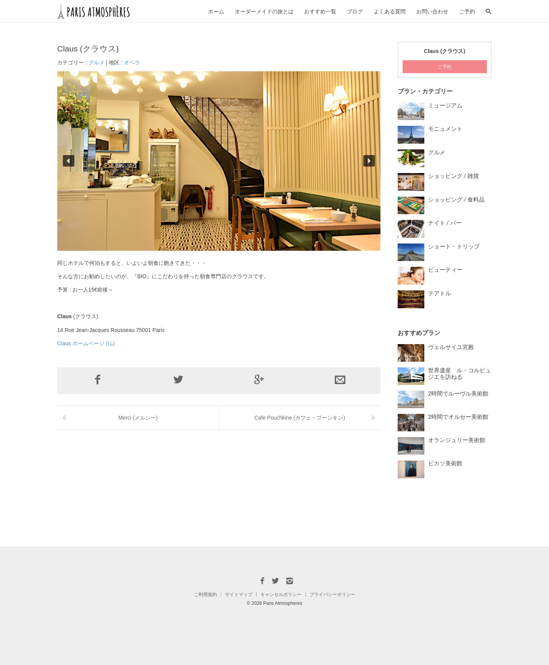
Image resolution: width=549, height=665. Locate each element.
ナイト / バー (445, 223)
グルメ (96, 62)
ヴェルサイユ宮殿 (451, 347)
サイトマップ (238, 594)
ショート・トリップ (454, 246)
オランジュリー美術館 (456, 440)
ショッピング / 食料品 (456, 199)
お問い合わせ (432, 11)
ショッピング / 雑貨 (453, 176)
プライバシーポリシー (332, 594)
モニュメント (445, 128)
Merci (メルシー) (137, 418)
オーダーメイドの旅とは (264, 11)
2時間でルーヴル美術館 (458, 393)
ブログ (355, 11)
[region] (218, 161)
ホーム (216, 11)
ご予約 (467, 11)
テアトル (439, 293)
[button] (68, 161)
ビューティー (445, 269)
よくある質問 (390, 11)
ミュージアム (445, 105)
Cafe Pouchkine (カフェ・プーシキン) (299, 418)
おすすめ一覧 (320, 11)
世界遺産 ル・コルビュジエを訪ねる (459, 374)
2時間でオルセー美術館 (458, 416)
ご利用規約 (205, 594)
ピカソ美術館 (445, 463)
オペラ (132, 62)
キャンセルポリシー (281, 594)
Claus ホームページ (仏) (86, 343)
